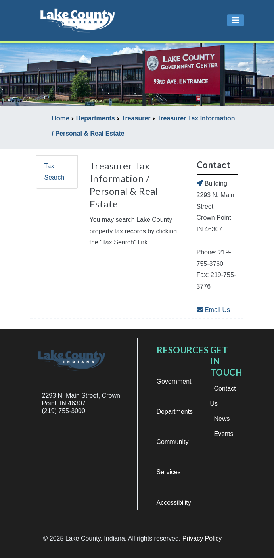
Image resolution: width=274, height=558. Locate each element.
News (222, 418)
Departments (175, 411)
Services (169, 472)
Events (224, 433)
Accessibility (174, 502)
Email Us (213, 309)
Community (173, 441)
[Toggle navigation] (235, 20)
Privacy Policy (202, 538)
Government (174, 381)
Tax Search (54, 172)
